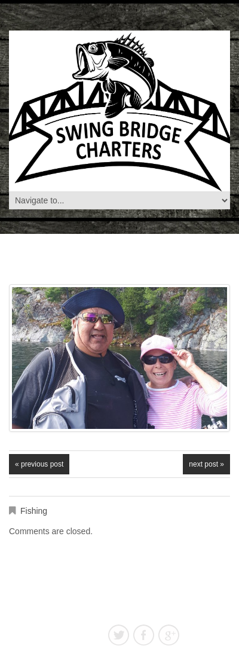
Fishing (33, 511)
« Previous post (39, 464)
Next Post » (206, 464)
